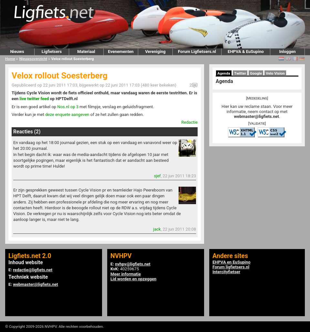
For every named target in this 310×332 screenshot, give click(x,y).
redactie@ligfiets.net (32, 269)
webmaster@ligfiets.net (256, 116)
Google (256, 73)
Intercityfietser (226, 271)
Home (10, 59)
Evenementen (120, 51)
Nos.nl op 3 (67, 106)
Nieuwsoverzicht (33, 59)
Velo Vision (275, 73)
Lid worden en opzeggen (133, 278)
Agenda (223, 73)
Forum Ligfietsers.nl (197, 51)
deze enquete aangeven (67, 114)
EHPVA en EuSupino (231, 262)
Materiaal (86, 51)
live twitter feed (34, 98)
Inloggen (287, 51)
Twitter (240, 73)
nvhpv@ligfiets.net (132, 264)
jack (157, 229)
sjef (157, 175)
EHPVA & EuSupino (246, 51)
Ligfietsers (52, 51)
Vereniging (155, 51)
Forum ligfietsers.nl (230, 267)
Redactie (189, 122)
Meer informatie (125, 274)
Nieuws (17, 51)
